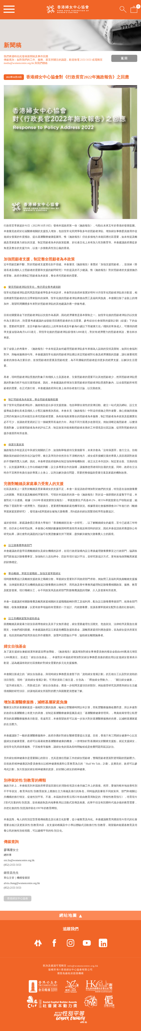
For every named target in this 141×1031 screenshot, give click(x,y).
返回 (124, 58)
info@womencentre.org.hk (82, 965)
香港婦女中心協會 (17, 898)
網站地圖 (70, 915)
